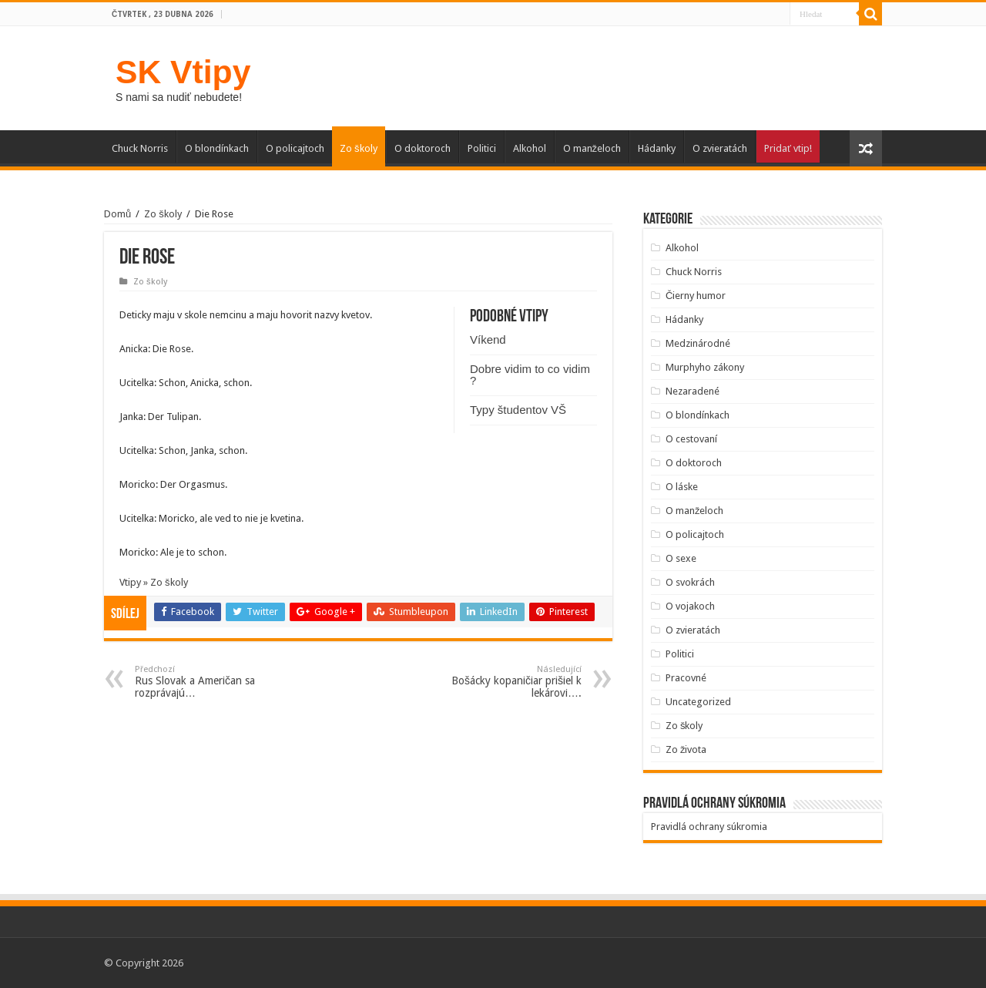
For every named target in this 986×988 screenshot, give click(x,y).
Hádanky (657, 148)
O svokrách (690, 582)
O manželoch (592, 148)
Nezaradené (692, 391)
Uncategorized (698, 701)
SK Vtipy (183, 71)
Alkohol (529, 148)
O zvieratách (720, 148)
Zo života (686, 749)
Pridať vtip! (788, 148)
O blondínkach (217, 148)
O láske (682, 486)
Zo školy (358, 148)
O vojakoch (690, 606)
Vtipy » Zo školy (153, 582)
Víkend (488, 339)
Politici (482, 148)
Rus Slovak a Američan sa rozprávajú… (214, 681)
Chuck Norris (140, 148)
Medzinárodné (698, 343)
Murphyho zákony (705, 367)
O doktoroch (422, 148)
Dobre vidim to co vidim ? (530, 374)
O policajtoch (295, 148)
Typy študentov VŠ (518, 409)
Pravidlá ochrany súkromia (709, 826)
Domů (117, 214)
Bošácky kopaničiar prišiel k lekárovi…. (503, 681)
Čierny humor (696, 295)
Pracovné (686, 678)
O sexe (681, 558)
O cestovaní (691, 439)
